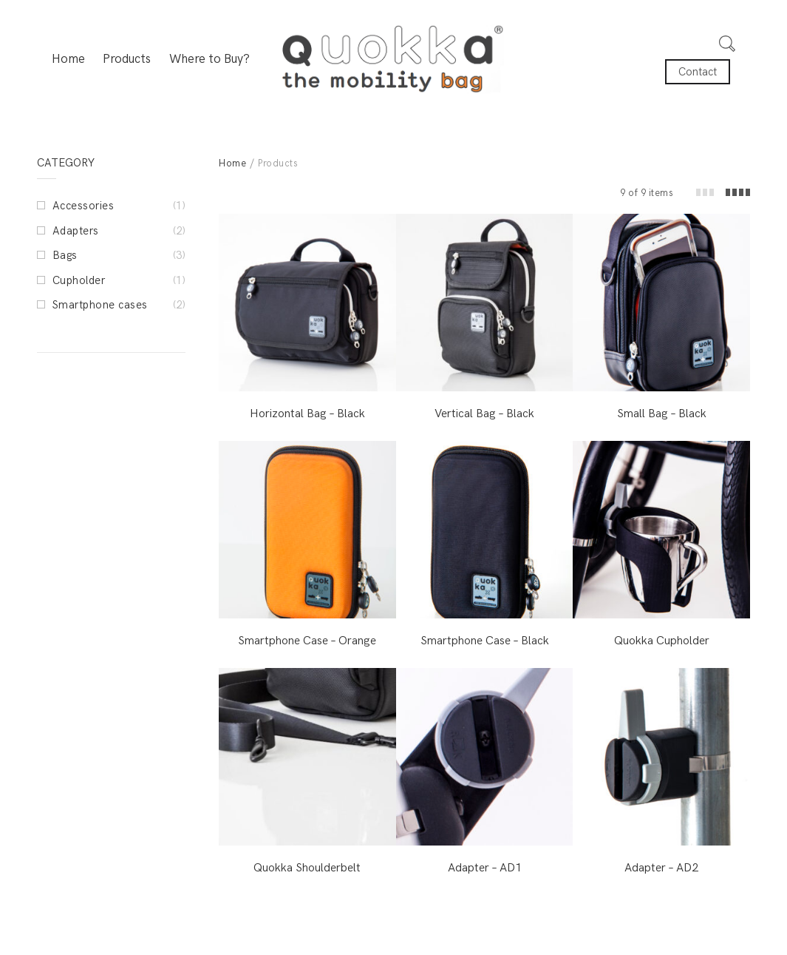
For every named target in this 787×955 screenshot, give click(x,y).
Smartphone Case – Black (484, 641)
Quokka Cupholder (661, 641)
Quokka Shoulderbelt (307, 868)
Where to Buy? (209, 59)
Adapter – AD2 (661, 868)
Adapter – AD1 (485, 868)
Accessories (83, 205)
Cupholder (78, 280)
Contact (697, 71)
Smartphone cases (100, 304)
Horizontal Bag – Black (307, 414)
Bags (65, 255)
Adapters (75, 230)
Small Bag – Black (661, 414)
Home (68, 59)
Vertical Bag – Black (484, 414)
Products (127, 59)
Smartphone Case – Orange (307, 641)
